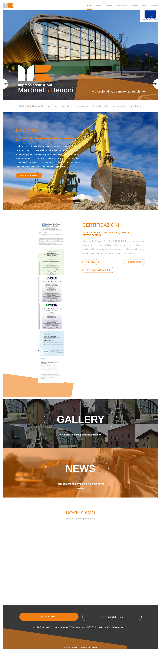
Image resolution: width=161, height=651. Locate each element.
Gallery (134, 6)
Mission (110, 6)
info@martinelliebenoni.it (111, 617)
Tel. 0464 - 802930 (49, 617)
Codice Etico (134, 262)
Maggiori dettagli (29, 175)
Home (89, 6)
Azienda (99, 6)
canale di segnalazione (98, 270)
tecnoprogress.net (91, 647)
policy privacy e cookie (70, 647)
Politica (90, 262)
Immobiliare (122, 6)
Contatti (154, 6)
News (144, 6)
